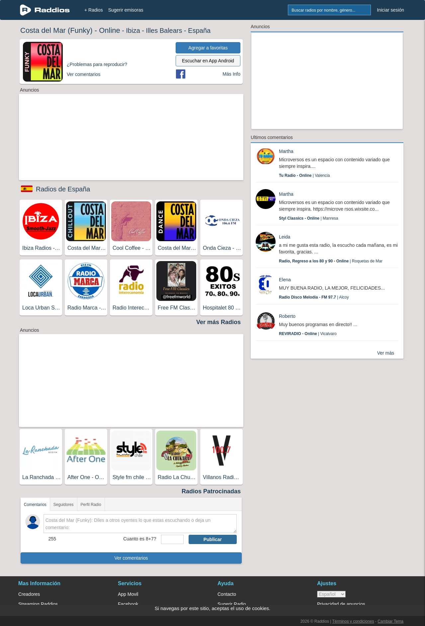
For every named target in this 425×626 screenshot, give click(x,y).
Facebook (128, 604)
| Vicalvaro (308, 333)
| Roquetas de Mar (330, 261)
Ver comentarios (131, 558)
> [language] (331, 594)
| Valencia (304, 175)
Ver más (385, 353)
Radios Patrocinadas (211, 491)
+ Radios (93, 10)
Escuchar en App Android (208, 60)
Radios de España (63, 189)
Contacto (226, 594)
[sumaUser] (172, 539)
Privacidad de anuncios (341, 604)
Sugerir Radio (231, 604)
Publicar (213, 539)
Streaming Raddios (38, 604)
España (199, 30)
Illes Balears (164, 30)
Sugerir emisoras (125, 10)
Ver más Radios (218, 322)
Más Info (231, 74)
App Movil (128, 594)
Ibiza (133, 30)
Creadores (29, 594)
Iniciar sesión (390, 10)
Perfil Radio (91, 504)
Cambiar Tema (390, 621)
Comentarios (35, 504)
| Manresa (308, 218)
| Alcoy (314, 297)
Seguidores (63, 504)
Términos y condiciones (353, 621)
